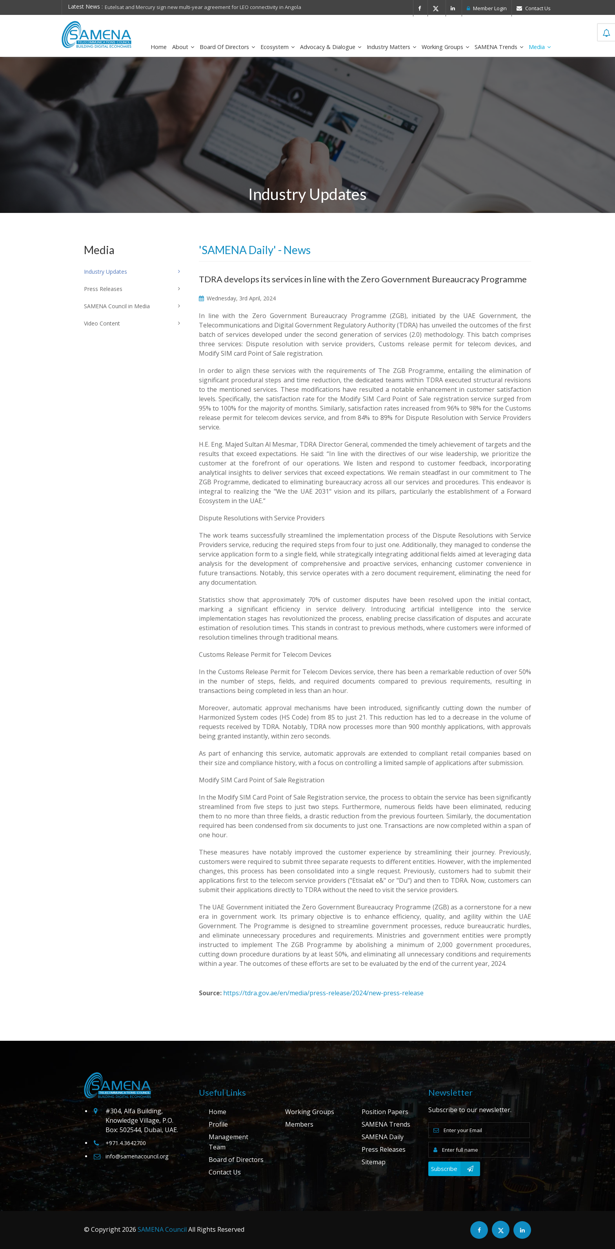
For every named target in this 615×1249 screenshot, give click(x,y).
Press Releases (384, 1149)
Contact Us (534, 8)
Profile (218, 1124)
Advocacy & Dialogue (330, 47)
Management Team (228, 1142)
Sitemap (374, 1162)
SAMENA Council (162, 1229)
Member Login (487, 8)
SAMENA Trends (499, 47)
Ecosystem (277, 47)
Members (299, 1124)
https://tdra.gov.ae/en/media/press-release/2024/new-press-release (323, 993)
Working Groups (445, 47)
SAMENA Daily (383, 1137)
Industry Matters (391, 47)
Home (159, 47)
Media (540, 47)
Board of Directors (227, 47)
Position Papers (385, 1111)
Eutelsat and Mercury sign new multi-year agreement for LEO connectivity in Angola (203, 7)
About (183, 47)
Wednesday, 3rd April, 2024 (237, 298)
